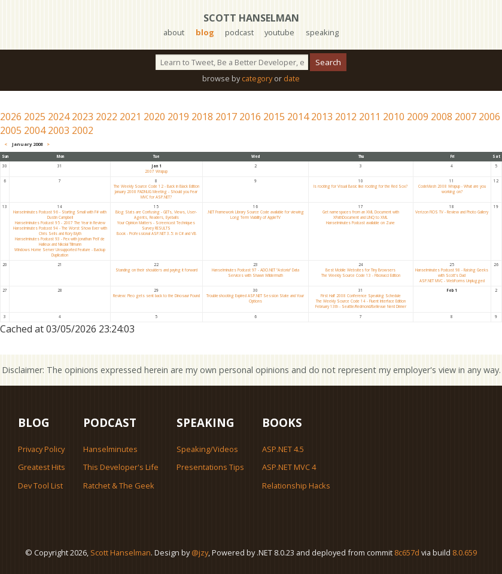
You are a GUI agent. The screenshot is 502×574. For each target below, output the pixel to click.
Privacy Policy (41, 449)
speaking (322, 32)
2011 (370, 116)
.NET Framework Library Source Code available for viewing (255, 212)
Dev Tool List (40, 485)
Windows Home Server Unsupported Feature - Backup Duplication (59, 252)
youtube (279, 32)
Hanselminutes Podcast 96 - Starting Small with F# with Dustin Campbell (60, 214)
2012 (346, 116)
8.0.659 (464, 552)
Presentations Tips (210, 467)
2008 (441, 116)
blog (205, 32)
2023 (82, 116)
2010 (393, 116)
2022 (106, 116)
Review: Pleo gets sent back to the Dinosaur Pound (156, 295)
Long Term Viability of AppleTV (255, 217)
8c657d (406, 552)
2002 (82, 130)
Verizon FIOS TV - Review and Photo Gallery (451, 212)
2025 (34, 116)
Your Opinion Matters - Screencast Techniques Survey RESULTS (156, 225)
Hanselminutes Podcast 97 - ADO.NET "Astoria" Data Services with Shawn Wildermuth (255, 272)
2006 (489, 116)
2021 (130, 116)
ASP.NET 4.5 (283, 449)
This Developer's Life (121, 467)
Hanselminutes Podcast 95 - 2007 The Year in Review (60, 222)
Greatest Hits (41, 467)
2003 (58, 130)
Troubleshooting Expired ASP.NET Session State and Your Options (255, 298)
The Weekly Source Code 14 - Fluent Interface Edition (361, 301)
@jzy (199, 552)
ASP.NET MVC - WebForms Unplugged (452, 280)
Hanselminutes (110, 449)
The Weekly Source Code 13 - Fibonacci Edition (360, 275)
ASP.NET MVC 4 (289, 467)
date (292, 78)
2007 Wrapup (156, 171)
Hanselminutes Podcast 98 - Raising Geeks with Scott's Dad (451, 272)
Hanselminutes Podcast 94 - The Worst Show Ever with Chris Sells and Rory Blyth (60, 230)
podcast (239, 32)
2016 (250, 116)
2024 (58, 116)
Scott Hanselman (251, 18)
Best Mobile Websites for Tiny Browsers (360, 270)
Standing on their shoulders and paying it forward (156, 270)
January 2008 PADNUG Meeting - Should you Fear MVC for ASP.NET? (156, 194)
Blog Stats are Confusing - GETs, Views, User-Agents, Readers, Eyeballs (156, 214)
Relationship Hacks (296, 485)
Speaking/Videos (207, 449)
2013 (322, 116)
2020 (154, 116)
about (173, 32)
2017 (226, 116)
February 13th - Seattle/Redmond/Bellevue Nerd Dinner (360, 306)
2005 (11, 130)
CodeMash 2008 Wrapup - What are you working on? (452, 189)
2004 (34, 130)
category (257, 78)
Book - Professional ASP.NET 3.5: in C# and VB (156, 233)
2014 (298, 116)
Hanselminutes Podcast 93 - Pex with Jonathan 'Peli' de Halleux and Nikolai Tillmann (60, 241)
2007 (465, 116)
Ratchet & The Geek (118, 485)
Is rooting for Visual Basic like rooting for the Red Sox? (360, 186)
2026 (11, 116)
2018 (202, 116)
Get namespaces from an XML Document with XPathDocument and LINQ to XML (361, 214)
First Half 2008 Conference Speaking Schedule (361, 295)
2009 (417, 116)
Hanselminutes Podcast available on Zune (360, 222)
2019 (178, 116)
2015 (274, 116)
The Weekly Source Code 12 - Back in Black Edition (156, 186)
